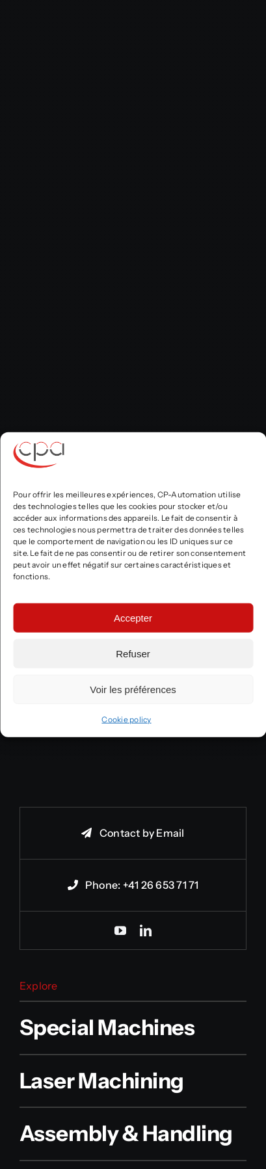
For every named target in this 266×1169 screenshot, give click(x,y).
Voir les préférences (133, 688)
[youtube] (120, 930)
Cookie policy (126, 719)
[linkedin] (146, 930)
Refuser (133, 653)
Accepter (133, 617)
